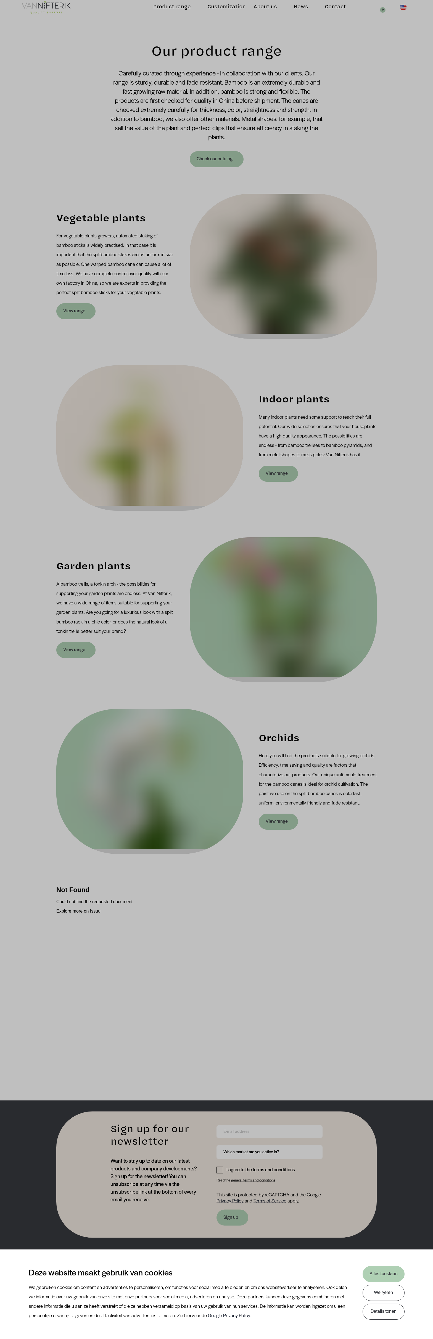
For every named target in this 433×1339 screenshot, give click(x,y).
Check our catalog (215, 159)
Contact (326, 14)
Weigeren (383, 1292)
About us (256, 14)
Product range (163, 14)
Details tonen (383, 1311)
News (292, 14)
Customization (218, 14)
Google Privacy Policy (229, 1316)
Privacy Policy (230, 1201)
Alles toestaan (383, 1274)
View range (74, 311)
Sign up (230, 1217)
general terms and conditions (253, 1180)
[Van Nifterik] (54, 14)
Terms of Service (270, 1201)
